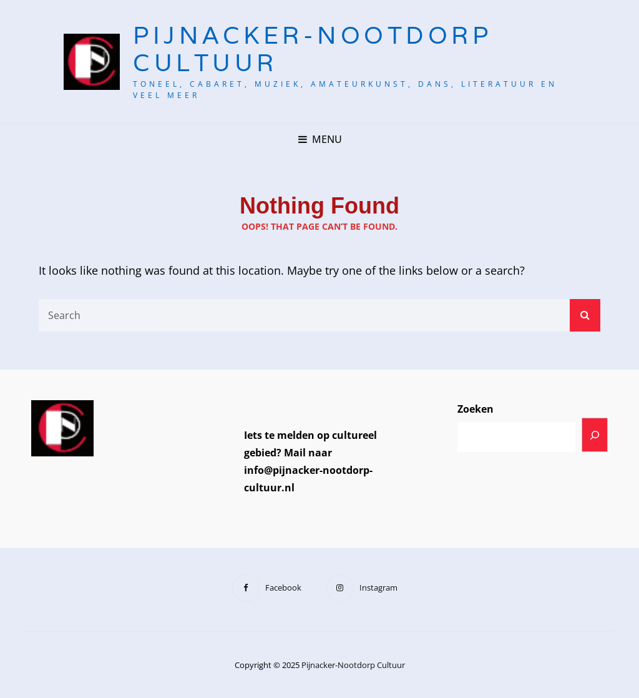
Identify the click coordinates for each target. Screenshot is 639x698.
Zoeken (475, 409)
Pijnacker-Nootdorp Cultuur (312, 48)
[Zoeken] (595, 435)
